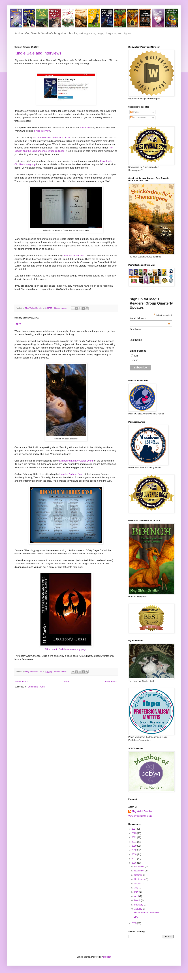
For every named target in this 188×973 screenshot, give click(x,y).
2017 (134, 858)
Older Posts (111, 681)
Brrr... (19, 324)
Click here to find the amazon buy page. (66, 649)
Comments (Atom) (36, 686)
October (138, 875)
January (138, 909)
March (137, 900)
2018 (134, 854)
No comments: (61, 308)
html (136, 355)
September (140, 879)
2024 (134, 829)
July (136, 887)
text (136, 360)
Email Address (150, 318)
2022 (134, 837)
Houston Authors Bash (71, 474)
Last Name (136, 339)
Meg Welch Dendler (142, 811)
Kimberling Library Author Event (76, 460)
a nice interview (42, 130)
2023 (134, 833)
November (139, 870)
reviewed (85, 127)
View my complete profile (140, 816)
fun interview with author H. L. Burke (52, 137)
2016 (134, 863)
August (138, 883)
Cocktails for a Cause (74, 255)
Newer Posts (21, 681)
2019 (134, 850)
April (136, 896)
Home (66, 681)
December (139, 866)
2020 (134, 846)
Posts (134, 112)
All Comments (138, 117)
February (139, 904)
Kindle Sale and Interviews (37, 53)
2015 (134, 923)
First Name (136, 329)
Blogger (107, 957)
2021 (134, 841)
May (136, 892)
